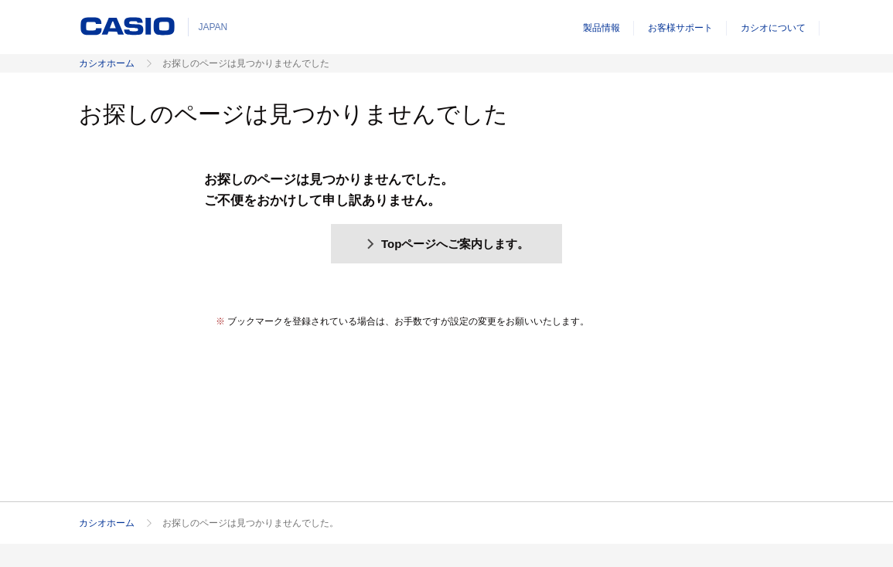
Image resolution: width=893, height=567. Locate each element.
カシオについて (773, 27)
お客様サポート (680, 27)
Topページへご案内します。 (447, 243)
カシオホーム (107, 63)
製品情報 (601, 27)
